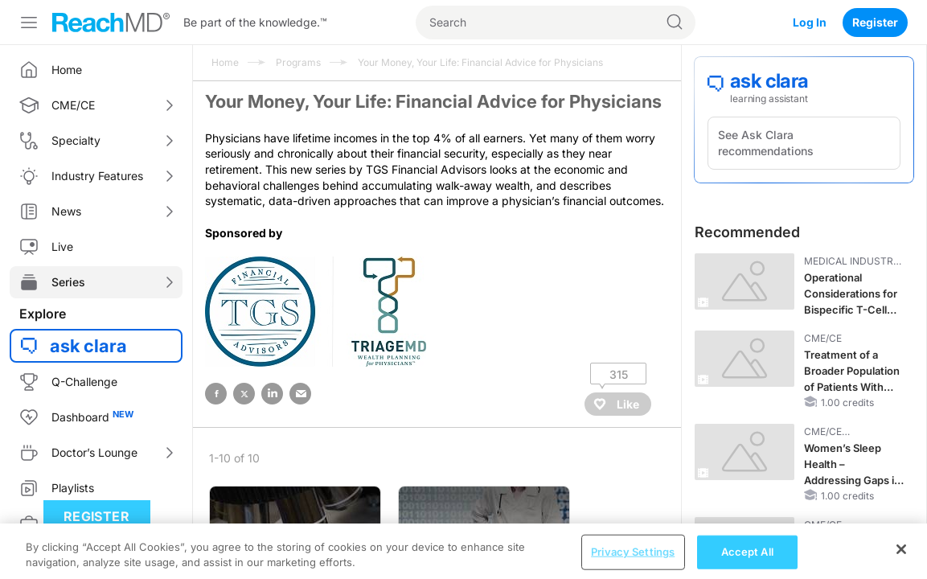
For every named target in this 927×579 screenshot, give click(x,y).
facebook (216, 393)
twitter (244, 393)
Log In (810, 22)
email (300, 393)
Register (875, 22)
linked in (272, 393)
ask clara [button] (88, 345)
